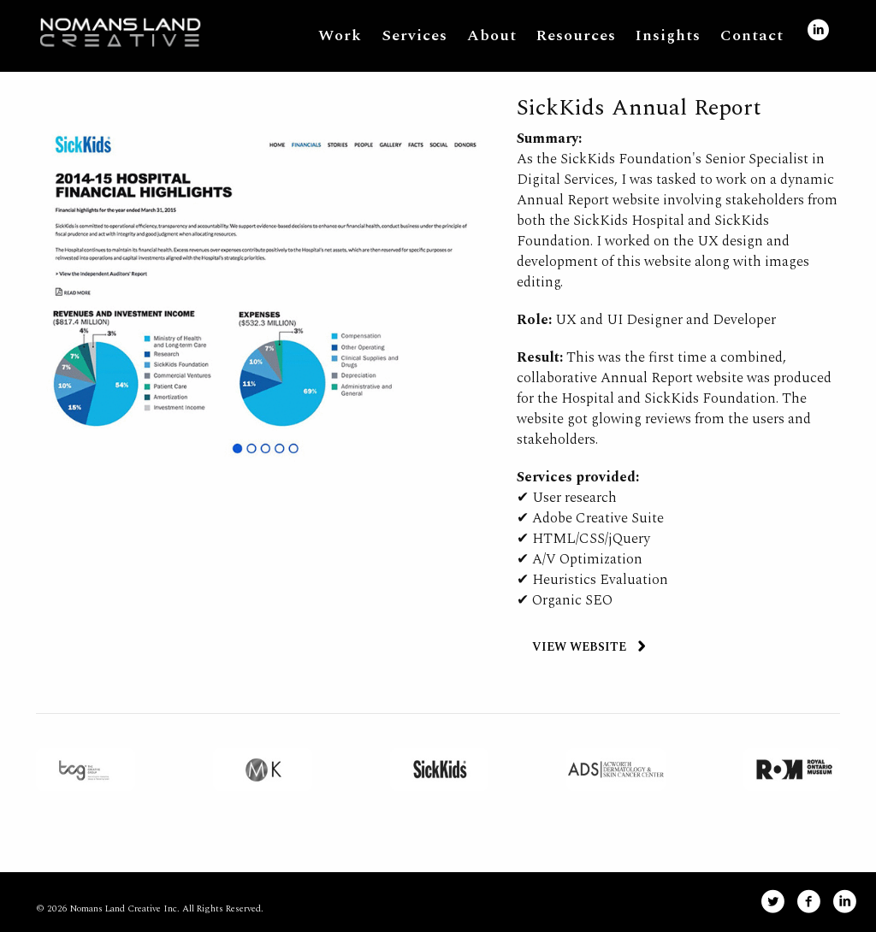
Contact (752, 35)
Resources (576, 35)
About (492, 35)
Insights (668, 35)
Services (414, 35)
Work (340, 35)
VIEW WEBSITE (579, 647)
